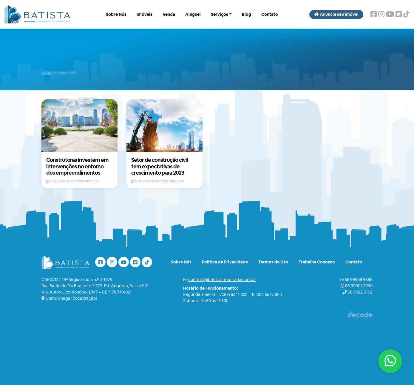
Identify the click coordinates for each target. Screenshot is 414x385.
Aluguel (193, 14)
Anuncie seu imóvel (336, 14)
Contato (269, 14)
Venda (169, 14)
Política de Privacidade (225, 262)
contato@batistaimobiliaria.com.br (222, 279)
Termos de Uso (273, 262)
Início (46, 73)
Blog (246, 14)
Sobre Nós (116, 14)
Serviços (219, 14)
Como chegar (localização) (71, 298)
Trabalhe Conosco (317, 262)
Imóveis (144, 14)
